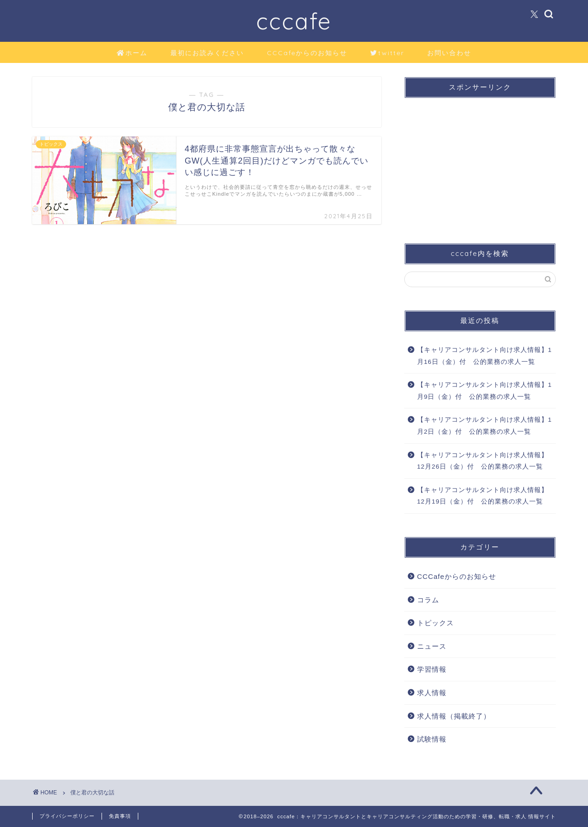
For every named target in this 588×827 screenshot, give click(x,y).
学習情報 (432, 669)
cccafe (294, 21)
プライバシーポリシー (67, 816)
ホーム (132, 53)
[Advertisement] (480, 162)
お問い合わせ (449, 53)
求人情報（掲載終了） (454, 716)
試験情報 (432, 739)
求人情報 (432, 693)
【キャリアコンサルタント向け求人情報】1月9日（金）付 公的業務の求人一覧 (484, 390)
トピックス (435, 623)
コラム (428, 600)
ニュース (432, 646)
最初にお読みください (207, 53)
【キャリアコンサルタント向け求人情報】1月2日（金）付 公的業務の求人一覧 (484, 425)
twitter (387, 53)
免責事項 (120, 816)
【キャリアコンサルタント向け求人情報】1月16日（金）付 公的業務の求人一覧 (484, 355)
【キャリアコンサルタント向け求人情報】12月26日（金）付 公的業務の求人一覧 (482, 461)
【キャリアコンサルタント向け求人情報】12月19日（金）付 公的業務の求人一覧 (482, 496)
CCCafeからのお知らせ (307, 53)
